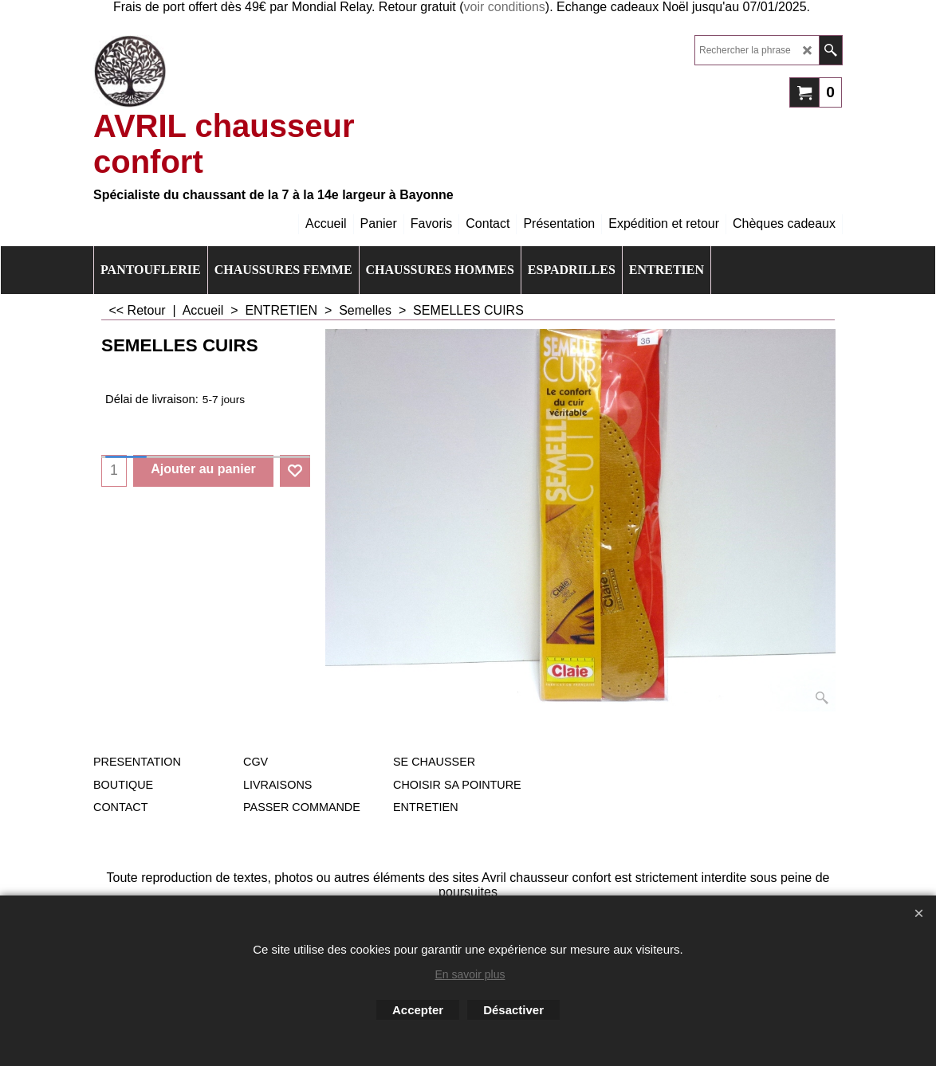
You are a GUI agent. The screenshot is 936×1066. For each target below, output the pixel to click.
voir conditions (504, 7)
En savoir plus (470, 974)
